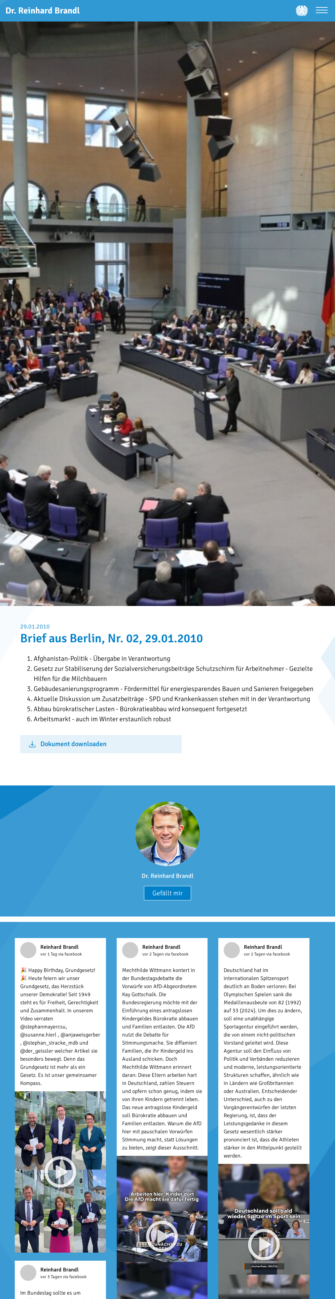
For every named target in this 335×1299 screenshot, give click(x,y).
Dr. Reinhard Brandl (167, 876)
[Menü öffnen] (321, 11)
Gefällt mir (167, 893)
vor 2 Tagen (153, 954)
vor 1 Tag (49, 954)
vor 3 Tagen (51, 1277)
